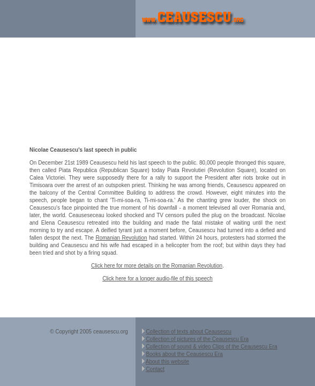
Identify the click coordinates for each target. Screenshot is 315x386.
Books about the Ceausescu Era (184, 354)
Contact (155, 369)
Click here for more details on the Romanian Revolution (156, 266)
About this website (167, 362)
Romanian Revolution (121, 238)
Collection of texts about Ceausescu (188, 332)
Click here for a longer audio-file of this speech (157, 278)
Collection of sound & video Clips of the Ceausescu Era (211, 347)
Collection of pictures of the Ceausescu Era (197, 339)
